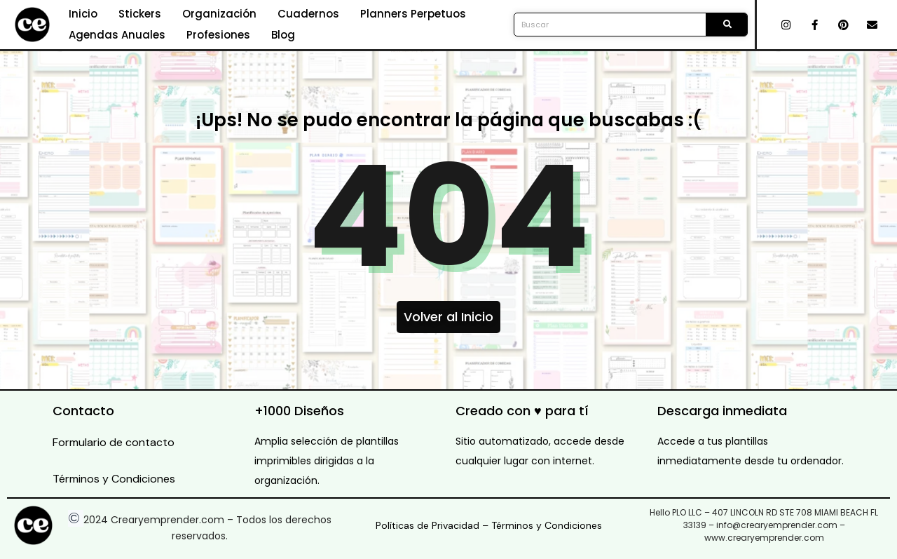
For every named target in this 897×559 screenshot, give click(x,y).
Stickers (139, 13)
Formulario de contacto (113, 442)
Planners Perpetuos (413, 13)
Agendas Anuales (117, 34)
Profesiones (218, 34)
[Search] (727, 24)
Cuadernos (308, 13)
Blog (283, 34)
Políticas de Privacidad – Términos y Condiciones (489, 525)
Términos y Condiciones (114, 478)
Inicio (83, 13)
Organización (219, 13)
